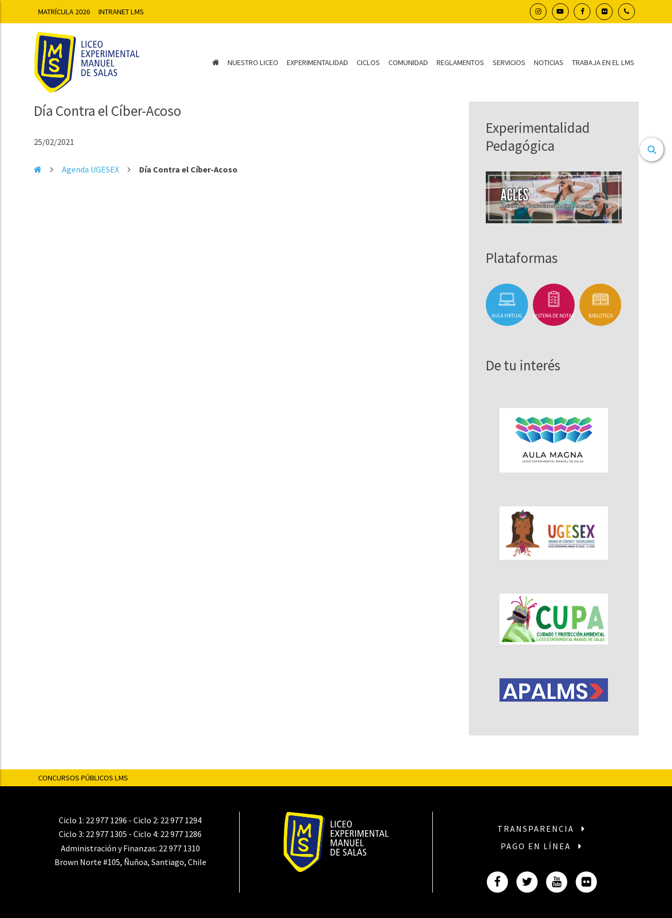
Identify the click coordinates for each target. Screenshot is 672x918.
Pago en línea (542, 846)
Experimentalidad (317, 62)
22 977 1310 (179, 848)
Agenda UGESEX (90, 169)
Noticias (549, 62)
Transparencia (541, 828)
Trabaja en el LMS (603, 62)
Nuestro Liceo (253, 62)
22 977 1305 (106, 834)
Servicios (509, 62)
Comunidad (408, 62)
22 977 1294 (181, 820)
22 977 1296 (106, 820)
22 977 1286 (181, 834)
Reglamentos (460, 62)
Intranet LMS (121, 11)
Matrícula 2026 (64, 11)
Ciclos (368, 62)
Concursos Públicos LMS (83, 778)
